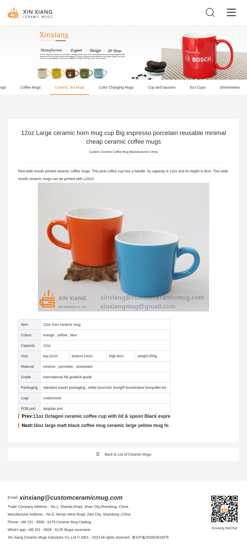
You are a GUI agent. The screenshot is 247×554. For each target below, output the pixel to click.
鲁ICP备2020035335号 (150, 537)
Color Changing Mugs (116, 87)
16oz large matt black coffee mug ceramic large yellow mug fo (101, 425)
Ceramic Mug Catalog (73, 522)
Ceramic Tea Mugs (70, 87)
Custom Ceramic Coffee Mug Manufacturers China (123, 152)
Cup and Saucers (162, 87)
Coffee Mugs (30, 87)
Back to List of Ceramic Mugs (123, 454)
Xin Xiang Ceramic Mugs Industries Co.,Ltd (42, 537)
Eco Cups (198, 87)
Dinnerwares (230, 87)
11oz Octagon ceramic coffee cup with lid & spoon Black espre (101, 416)
